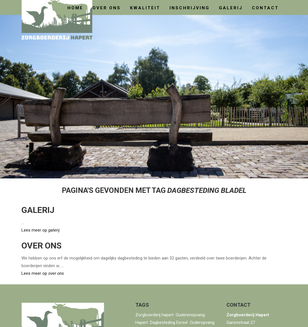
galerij (231, 7)
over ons (107, 7)
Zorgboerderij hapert (154, 314)
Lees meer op (40, 230)
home (75, 7)
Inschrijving (190, 7)
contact (265, 7)
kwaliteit (145, 7)
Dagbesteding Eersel (169, 322)
